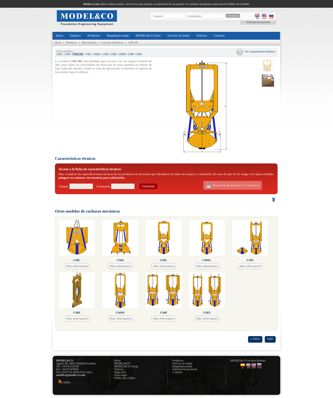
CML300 (133, 42)
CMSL (97, 54)
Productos (94, 35)
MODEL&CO (122, 363)
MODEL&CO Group (126, 366)
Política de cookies (124, 377)
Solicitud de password (258, 22)
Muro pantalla (89, 42)
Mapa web (120, 372)
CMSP (122, 54)
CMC (59, 54)
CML (88, 54)
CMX (139, 54)
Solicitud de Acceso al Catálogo (232, 185)
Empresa (75, 35)
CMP (131, 54)
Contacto (219, 35)
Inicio (59, 35)
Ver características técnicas (260, 51)
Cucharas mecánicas (112, 42)
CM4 (67, 54)
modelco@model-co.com (70, 375)
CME (114, 54)
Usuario (158, 16)
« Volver (255, 338)
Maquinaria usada (118, 35)
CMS (105, 54)
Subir (270, 338)
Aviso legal (120, 375)
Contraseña (194, 16)
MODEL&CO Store (148, 35)
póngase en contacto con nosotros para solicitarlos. (92, 177)
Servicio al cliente (178, 35)
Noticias (202, 35)
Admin (66, 382)
